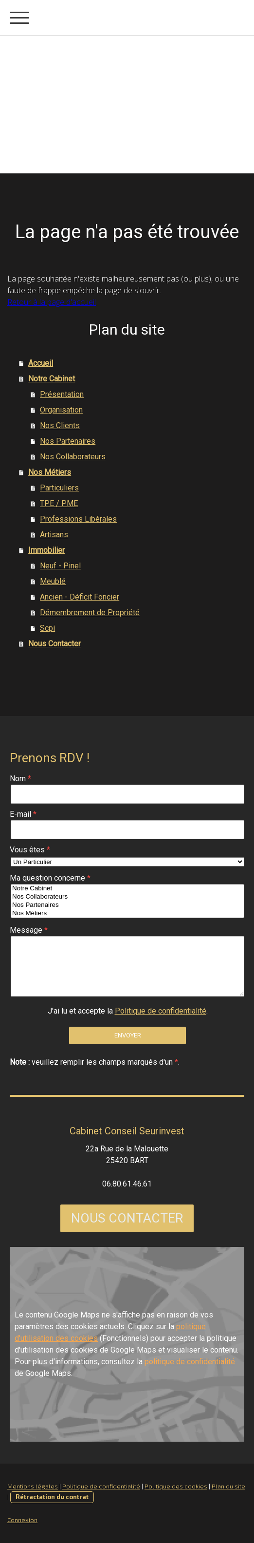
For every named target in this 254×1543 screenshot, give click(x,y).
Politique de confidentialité (160, 1011)
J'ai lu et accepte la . (128, 1011)
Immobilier (46, 550)
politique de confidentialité (190, 1361)
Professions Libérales (78, 519)
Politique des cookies (176, 1486)
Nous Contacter (54, 643)
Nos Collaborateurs (73, 456)
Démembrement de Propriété (90, 612)
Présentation (62, 394)
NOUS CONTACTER (127, 1218)
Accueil (40, 363)
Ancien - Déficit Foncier (79, 597)
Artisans (54, 534)
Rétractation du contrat (52, 1497)
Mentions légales (32, 1486)
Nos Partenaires (67, 441)
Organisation (61, 409)
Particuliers (59, 487)
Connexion (22, 1520)
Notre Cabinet (51, 378)
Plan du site (228, 1486)
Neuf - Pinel (60, 565)
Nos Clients (60, 425)
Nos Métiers (49, 472)
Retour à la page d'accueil (51, 302)
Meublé (53, 581)
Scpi (47, 628)
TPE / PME (59, 503)
